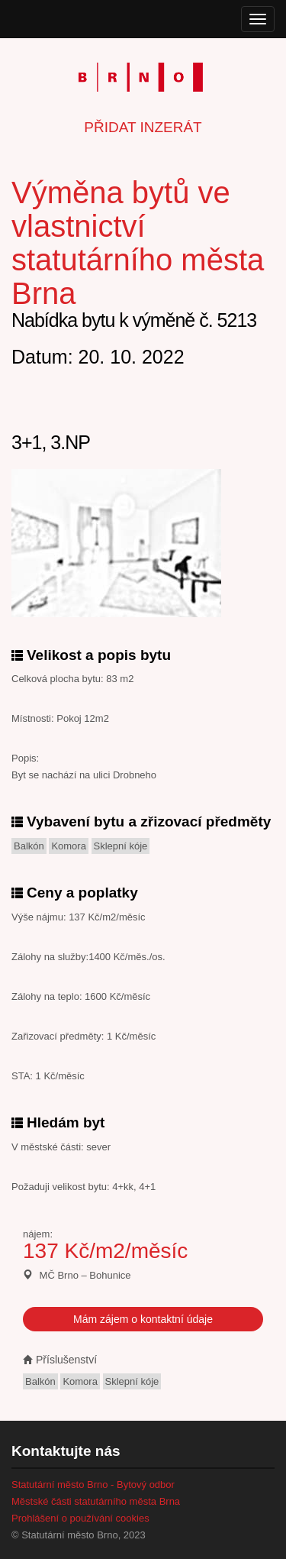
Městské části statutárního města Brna (95, 1501)
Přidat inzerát (142, 127)
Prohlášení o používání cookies (80, 1518)
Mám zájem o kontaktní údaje (143, 1319)
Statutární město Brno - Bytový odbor (93, 1484)
